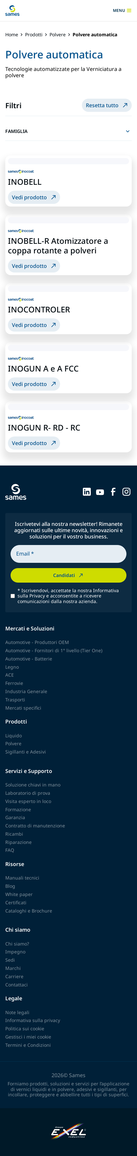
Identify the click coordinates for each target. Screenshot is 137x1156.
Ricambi (14, 834)
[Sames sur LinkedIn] (87, 491)
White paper (19, 894)
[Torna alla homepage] (12, 10)
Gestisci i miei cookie (28, 1037)
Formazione (18, 809)
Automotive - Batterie (28, 659)
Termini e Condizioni (28, 1045)
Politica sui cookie (24, 1028)
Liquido (13, 735)
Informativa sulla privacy (32, 1020)
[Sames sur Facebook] (113, 491)
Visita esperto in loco (28, 801)
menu (122, 10)
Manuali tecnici (22, 878)
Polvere (58, 35)
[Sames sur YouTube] (100, 491)
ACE (9, 675)
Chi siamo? (17, 944)
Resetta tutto (107, 105)
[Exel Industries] (68, 1132)
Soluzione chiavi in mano (32, 785)
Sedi (10, 960)
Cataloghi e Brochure (28, 911)
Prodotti (34, 35)
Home (11, 35)
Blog (10, 886)
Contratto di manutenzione (35, 825)
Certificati (15, 902)
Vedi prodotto (34, 197)
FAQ (9, 850)
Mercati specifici (23, 708)
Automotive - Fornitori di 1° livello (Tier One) (53, 650)
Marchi (13, 968)
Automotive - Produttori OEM (37, 642)
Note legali (17, 1012)
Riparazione (18, 842)
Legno (12, 667)
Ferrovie (14, 683)
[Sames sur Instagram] (126, 491)
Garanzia (15, 817)
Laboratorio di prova (27, 793)
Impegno (15, 951)
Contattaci (16, 984)
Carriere (14, 976)
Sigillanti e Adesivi (25, 752)
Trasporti (15, 699)
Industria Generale (26, 691)
